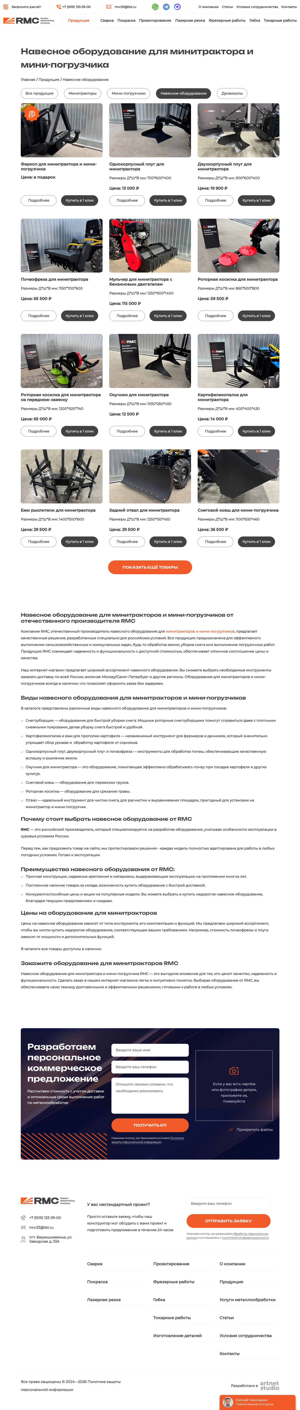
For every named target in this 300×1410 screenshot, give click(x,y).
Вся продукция (39, 93)
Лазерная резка (190, 20)
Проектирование (155, 20)
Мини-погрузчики (128, 93)
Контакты (289, 7)
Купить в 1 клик (80, 200)
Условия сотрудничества (257, 7)
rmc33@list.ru (125, 7)
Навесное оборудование (183, 93)
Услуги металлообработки (247, 1299)
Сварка (107, 20)
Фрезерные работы (227, 20)
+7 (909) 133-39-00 (76, 7)
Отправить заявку (228, 1221)
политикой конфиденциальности (245, 1237)
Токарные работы (280, 20)
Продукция (78, 20)
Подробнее (38, 200)
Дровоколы (232, 93)
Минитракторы (83, 93)
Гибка (254, 20)
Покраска (126, 20)
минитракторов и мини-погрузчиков (200, 631)
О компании (209, 7)
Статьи (227, 7)
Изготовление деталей (177, 1335)
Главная (28, 80)
